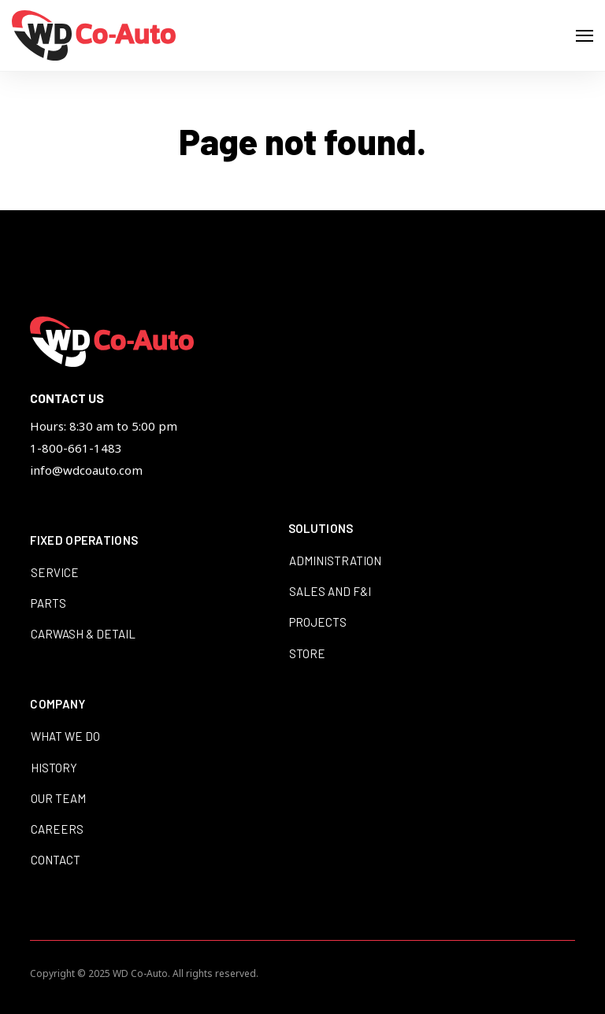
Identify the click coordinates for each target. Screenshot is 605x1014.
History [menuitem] (54, 767)
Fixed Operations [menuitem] (84, 541)
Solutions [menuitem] (321, 529)
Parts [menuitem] (48, 603)
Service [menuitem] (55, 572)
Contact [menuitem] (55, 860)
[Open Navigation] (584, 36)
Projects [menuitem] (318, 622)
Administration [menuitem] (335, 560)
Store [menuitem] (307, 653)
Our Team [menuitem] (58, 798)
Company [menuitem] (57, 704)
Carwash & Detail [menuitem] (83, 634)
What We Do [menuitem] (65, 736)
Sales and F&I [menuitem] (330, 591)
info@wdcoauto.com (86, 470)
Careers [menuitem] (57, 829)
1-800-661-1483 (76, 448)
